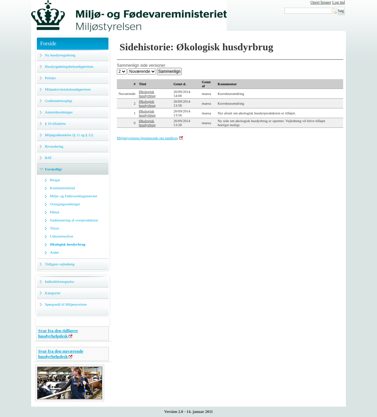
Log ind (338, 2)
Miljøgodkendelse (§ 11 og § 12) (69, 135)
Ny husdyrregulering (60, 55)
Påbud (54, 212)
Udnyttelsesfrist (61, 236)
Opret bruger (320, 2)
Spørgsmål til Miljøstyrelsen (66, 304)
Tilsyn (54, 228)
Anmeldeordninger (59, 112)
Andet (54, 252)
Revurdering (54, 146)
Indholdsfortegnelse (59, 281)
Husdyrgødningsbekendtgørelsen (69, 66)
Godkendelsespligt (58, 101)
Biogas (55, 180)
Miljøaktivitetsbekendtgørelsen (68, 89)
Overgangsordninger (65, 204)
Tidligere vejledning (60, 264)
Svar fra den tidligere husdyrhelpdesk (58, 333)
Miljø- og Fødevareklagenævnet (73, 196)
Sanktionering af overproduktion (74, 220)
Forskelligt (53, 169)
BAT (48, 158)
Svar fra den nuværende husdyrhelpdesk (60, 354)
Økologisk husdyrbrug (67, 244)
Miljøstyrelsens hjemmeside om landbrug (147, 138)
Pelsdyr (50, 78)
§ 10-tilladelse (55, 123)
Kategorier (53, 293)
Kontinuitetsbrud (62, 188)
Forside (48, 43)
